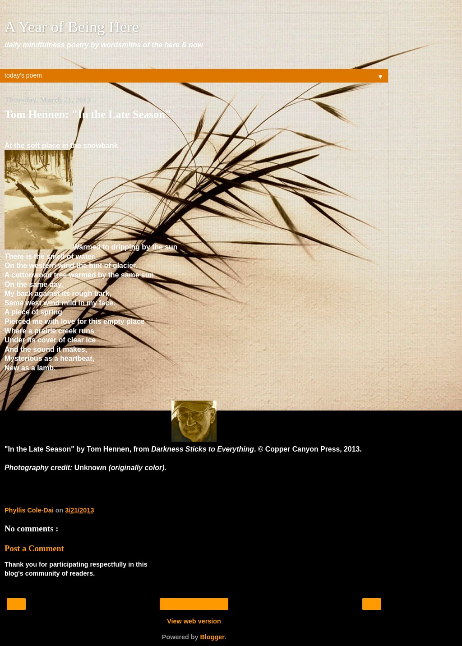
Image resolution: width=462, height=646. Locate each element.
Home (193, 604)
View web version (194, 621)
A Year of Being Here (72, 26)
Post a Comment (34, 548)
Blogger (212, 637)
